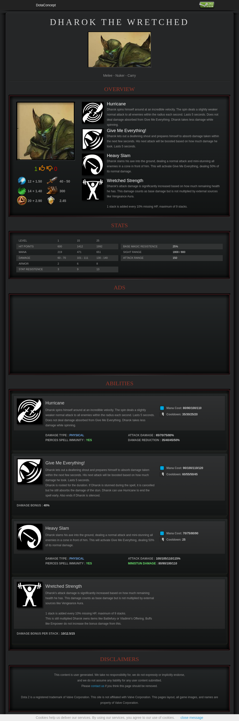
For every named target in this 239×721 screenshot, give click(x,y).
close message (191, 718)
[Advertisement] (119, 334)
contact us (97, 686)
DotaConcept (46, 5)
